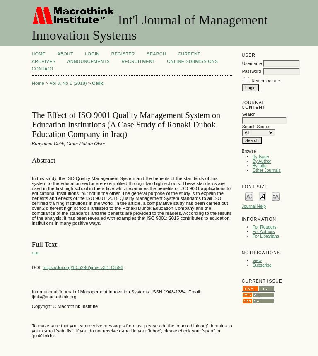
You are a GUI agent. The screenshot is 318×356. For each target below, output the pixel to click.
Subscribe (262, 265)
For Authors (264, 231)
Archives (43, 61)
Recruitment (138, 61)
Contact (43, 69)
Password (251, 71)
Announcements (88, 61)
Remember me (266, 81)
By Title (260, 166)
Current (189, 54)
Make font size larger (276, 196)
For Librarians (266, 236)
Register (123, 54)
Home (39, 54)
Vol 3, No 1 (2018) (68, 83)
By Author (262, 161)
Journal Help (254, 206)
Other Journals (267, 170)
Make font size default (262, 196)
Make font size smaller (249, 196)
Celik (97, 83)
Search (156, 54)
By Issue (261, 156)
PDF (36, 252)
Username (252, 63)
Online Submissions (192, 61)
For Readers (265, 227)
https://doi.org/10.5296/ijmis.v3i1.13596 (83, 267)
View (257, 260)
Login (92, 54)
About (65, 54)
